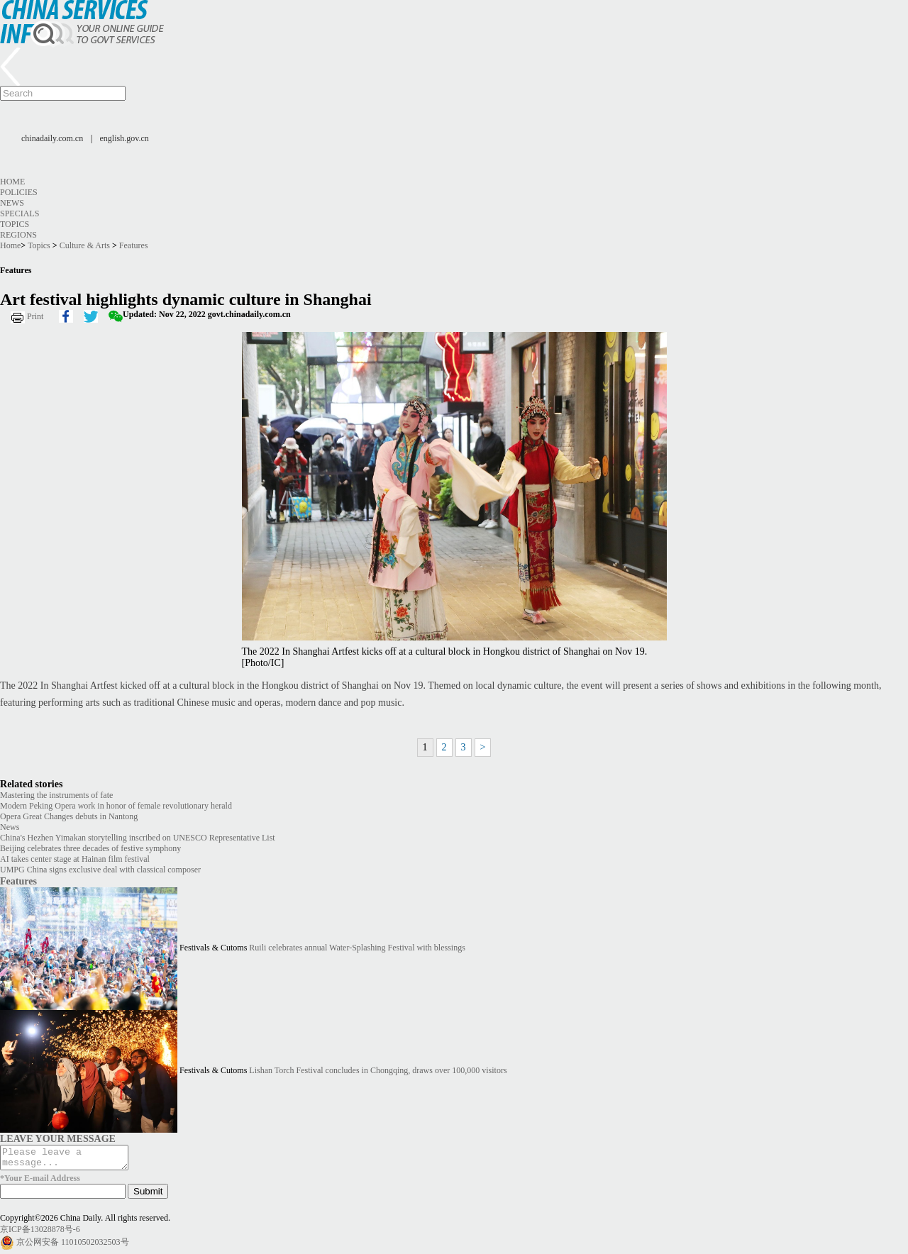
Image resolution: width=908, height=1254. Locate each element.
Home (12, 182)
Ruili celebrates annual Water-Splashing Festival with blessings (357, 948)
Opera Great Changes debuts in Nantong (69, 816)
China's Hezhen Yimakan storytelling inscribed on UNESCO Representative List (137, 838)
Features (133, 245)
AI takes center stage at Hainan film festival (75, 859)
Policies (19, 192)
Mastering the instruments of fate (56, 795)
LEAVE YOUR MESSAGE (58, 1138)
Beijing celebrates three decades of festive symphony (90, 848)
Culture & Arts (85, 245)
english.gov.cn (124, 138)
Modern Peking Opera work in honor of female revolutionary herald (116, 806)
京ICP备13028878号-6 (40, 1233)
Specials (19, 213)
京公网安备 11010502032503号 (72, 1246)
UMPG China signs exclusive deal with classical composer (100, 870)
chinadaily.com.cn (52, 138)
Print (35, 316)
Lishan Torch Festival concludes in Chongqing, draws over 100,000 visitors (377, 1070)
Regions (18, 235)
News (12, 203)
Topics (14, 224)
